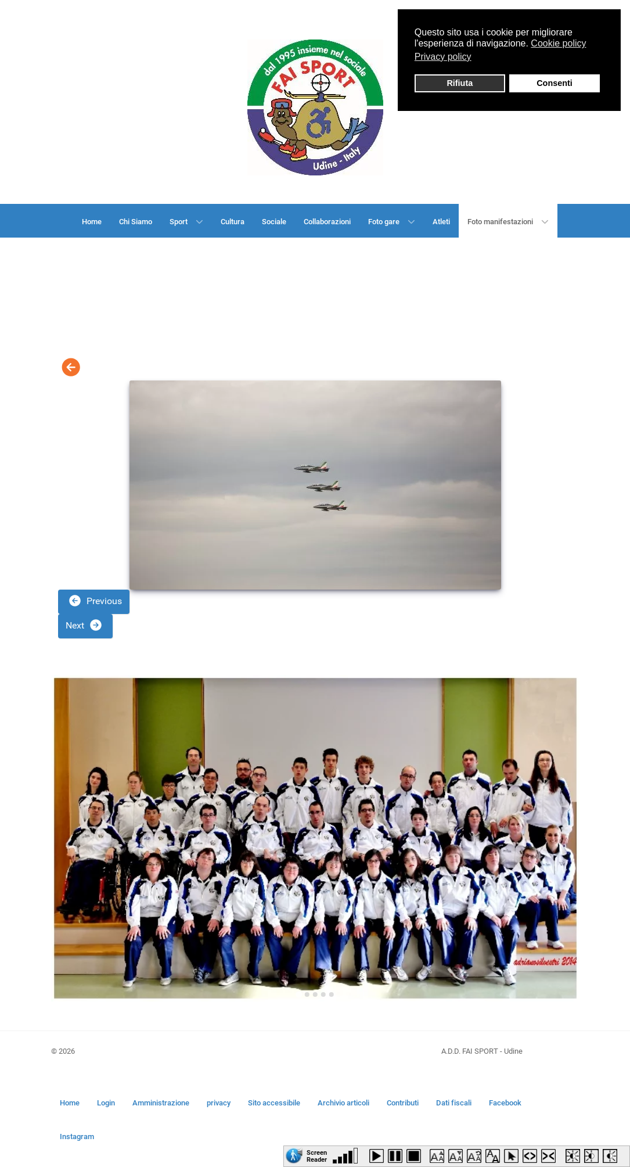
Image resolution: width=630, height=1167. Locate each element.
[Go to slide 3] (315, 994)
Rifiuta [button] (460, 83)
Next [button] (84, 625)
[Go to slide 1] (299, 994)
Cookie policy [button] (558, 43)
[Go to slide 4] (323, 994)
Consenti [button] (555, 83)
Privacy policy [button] (443, 57)
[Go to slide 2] (307, 994)
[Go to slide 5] (331, 994)
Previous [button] (95, 601)
